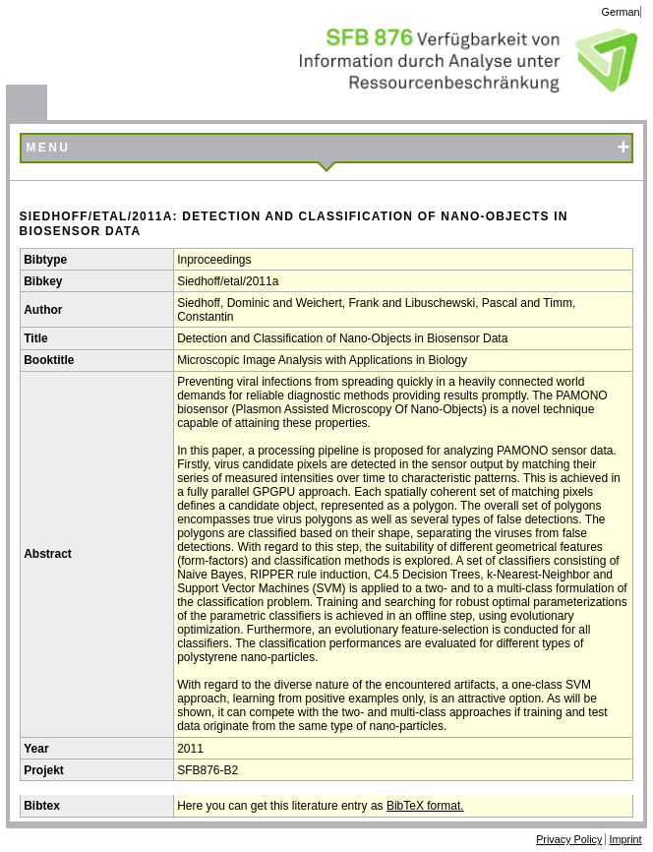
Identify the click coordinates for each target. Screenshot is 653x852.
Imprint (626, 839)
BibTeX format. (425, 806)
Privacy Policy (569, 839)
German (621, 12)
